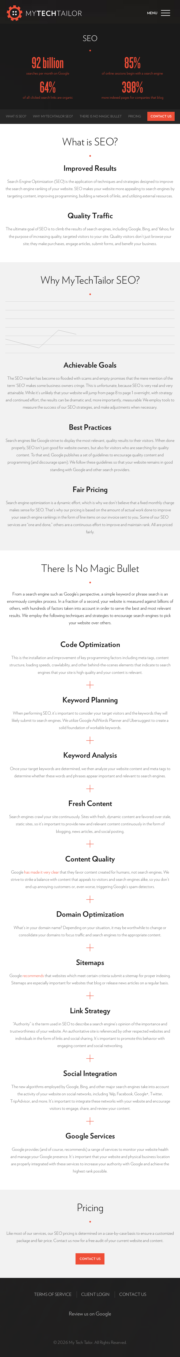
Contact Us (161, 116)
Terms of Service (53, 1294)
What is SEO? (16, 116)
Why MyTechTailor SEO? (53, 116)
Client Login (95, 1294)
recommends (33, 975)
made (35, 872)
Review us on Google (90, 1314)
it (41, 872)
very (46, 872)
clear (55, 872)
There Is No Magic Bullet (101, 116)
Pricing (134, 116)
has (27, 872)
